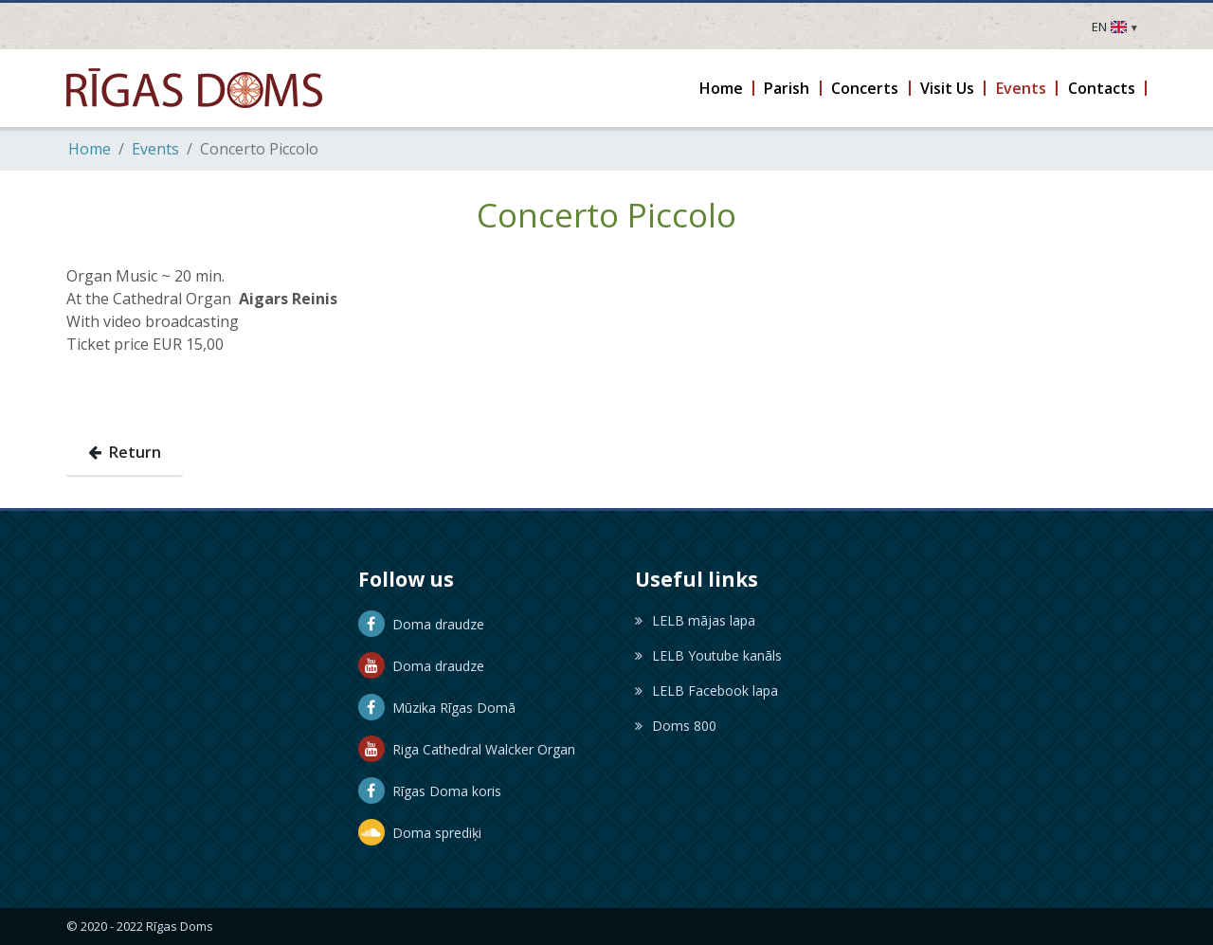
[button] (721, 88)
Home (89, 148)
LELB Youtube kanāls (708, 655)
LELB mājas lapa (695, 620)
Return (124, 452)
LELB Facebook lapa (706, 690)
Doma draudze (421, 624)
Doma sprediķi (419, 833)
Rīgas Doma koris (429, 791)
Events (155, 148)
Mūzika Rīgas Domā (437, 708)
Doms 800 (675, 726)
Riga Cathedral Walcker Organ (466, 749)
